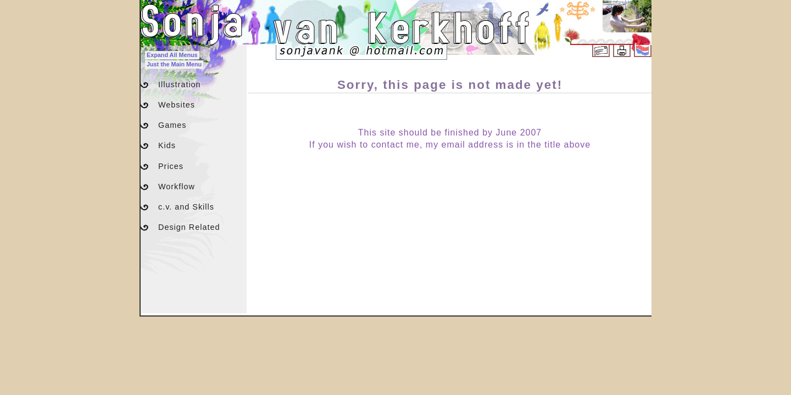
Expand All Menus (172, 55)
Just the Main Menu (174, 64)
